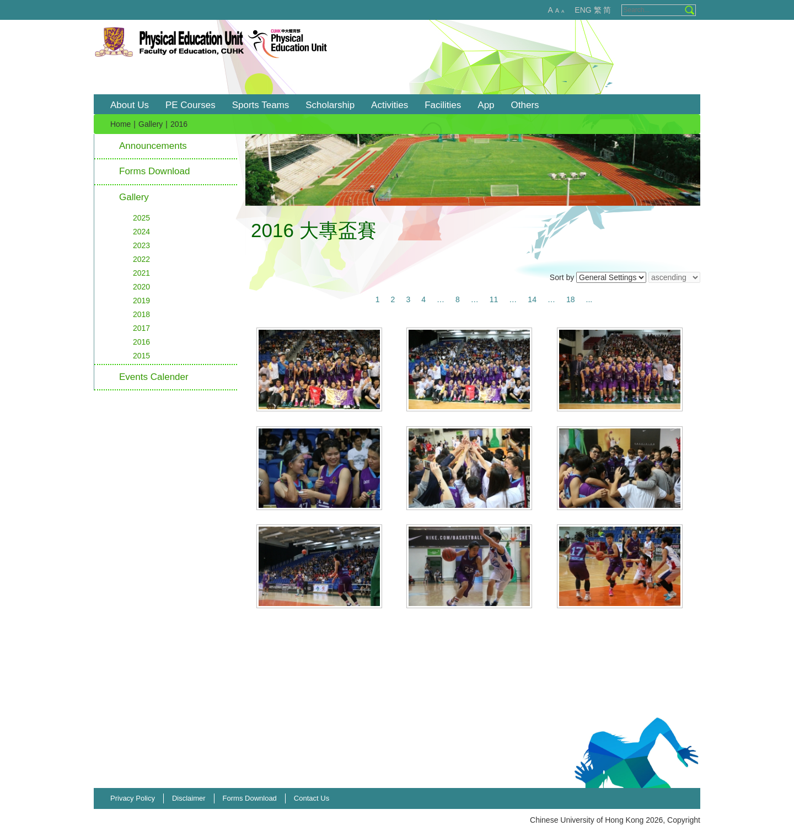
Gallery (150, 124)
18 (570, 299)
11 (494, 299)
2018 (141, 314)
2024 (141, 231)
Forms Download (154, 171)
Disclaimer (189, 798)
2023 (141, 245)
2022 (141, 259)
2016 (141, 341)
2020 (141, 286)
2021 (141, 273)
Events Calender (154, 377)
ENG (583, 10)
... (589, 299)
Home (120, 124)
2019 (141, 300)
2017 (141, 328)
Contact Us (311, 798)
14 (532, 299)
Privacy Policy (132, 798)
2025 (141, 217)
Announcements (153, 146)
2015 (141, 355)
